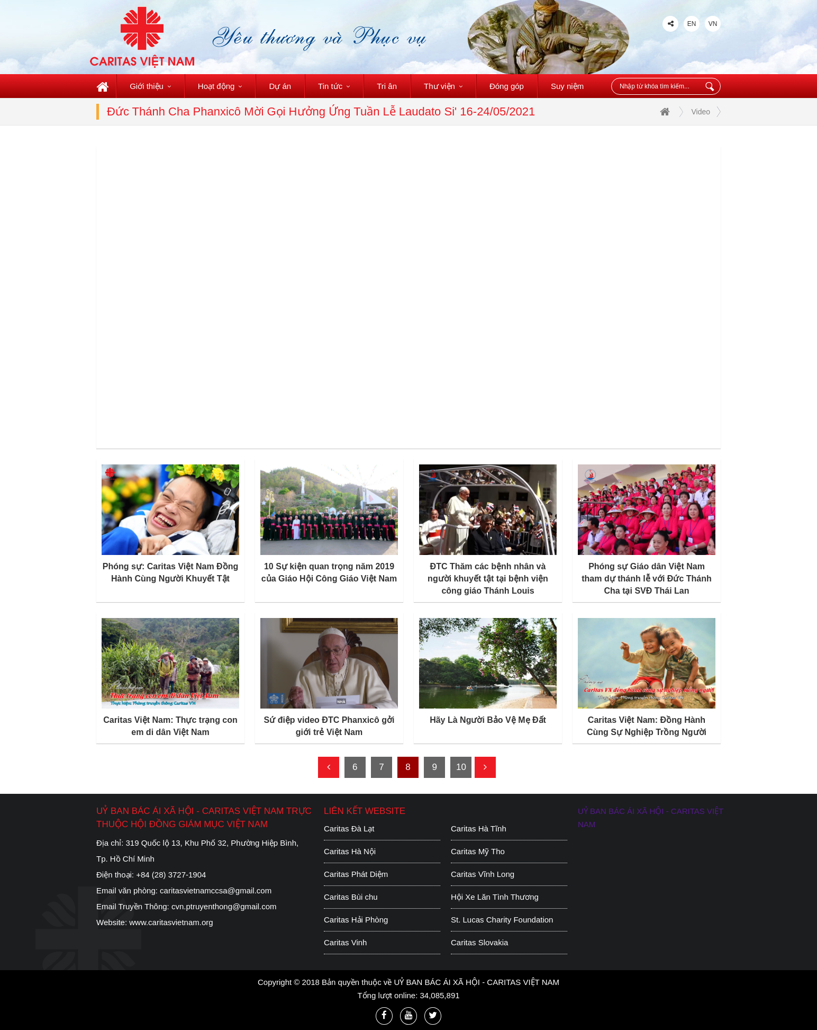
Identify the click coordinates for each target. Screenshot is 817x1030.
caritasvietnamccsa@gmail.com (215, 890)
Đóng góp (506, 86)
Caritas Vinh (345, 942)
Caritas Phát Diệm (356, 874)
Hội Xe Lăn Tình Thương (495, 896)
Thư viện (443, 86)
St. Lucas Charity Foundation (502, 919)
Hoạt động (220, 86)
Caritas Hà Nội (350, 851)
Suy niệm (567, 86)
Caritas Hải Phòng (356, 919)
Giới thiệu (150, 86)
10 (461, 767)
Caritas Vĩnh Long (482, 874)
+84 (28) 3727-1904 (171, 874)
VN (713, 24)
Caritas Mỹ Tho (478, 851)
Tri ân (387, 86)
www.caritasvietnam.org (171, 922)
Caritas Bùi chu (351, 896)
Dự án (280, 86)
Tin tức (334, 86)
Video (700, 112)
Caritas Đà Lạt (349, 828)
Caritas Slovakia (479, 942)
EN (691, 24)
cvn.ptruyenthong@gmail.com (224, 906)
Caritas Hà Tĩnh (478, 828)
